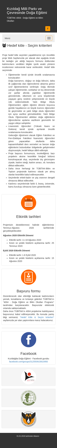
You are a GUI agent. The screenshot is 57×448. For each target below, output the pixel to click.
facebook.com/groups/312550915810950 (28, 361)
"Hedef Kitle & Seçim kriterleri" (37, 317)
